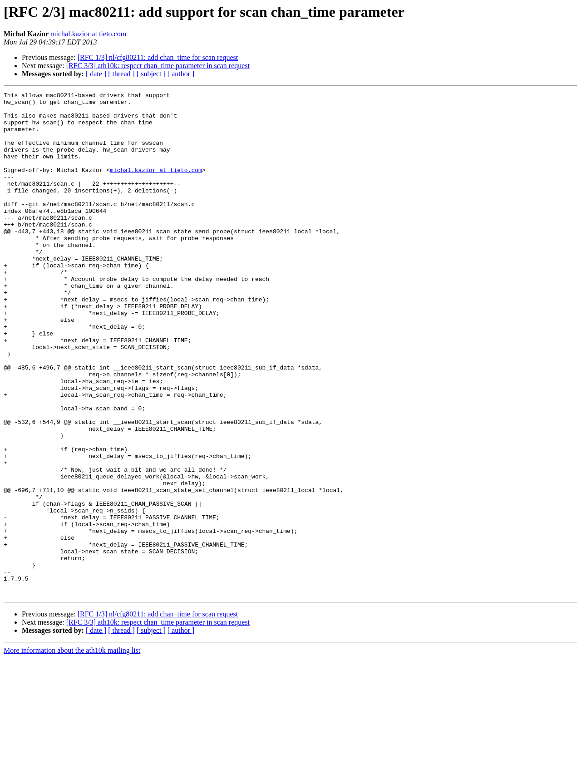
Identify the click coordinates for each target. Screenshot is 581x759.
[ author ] (181, 74)
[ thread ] (121, 74)
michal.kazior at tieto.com (88, 34)
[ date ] (96, 74)
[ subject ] (151, 74)
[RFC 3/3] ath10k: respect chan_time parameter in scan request (158, 65)
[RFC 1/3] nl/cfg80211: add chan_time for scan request (158, 57)
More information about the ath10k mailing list (72, 751)
